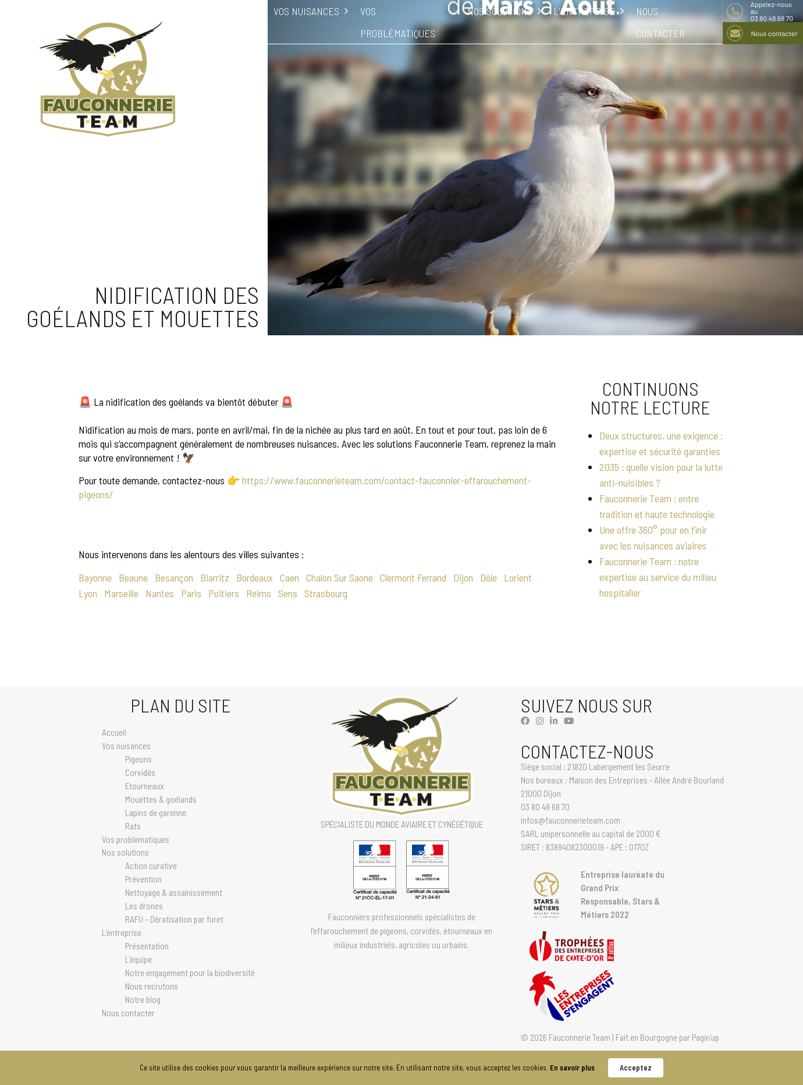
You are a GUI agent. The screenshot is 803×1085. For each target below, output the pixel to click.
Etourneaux (144, 786)
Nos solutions (125, 852)
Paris (191, 593)
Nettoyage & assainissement (173, 892)
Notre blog (143, 999)
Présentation (147, 946)
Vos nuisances (126, 745)
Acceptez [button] (636, 1067)
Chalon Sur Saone (339, 577)
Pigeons (138, 759)
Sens (287, 593)
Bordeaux (254, 577)
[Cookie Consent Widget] (401, 1068)
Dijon (463, 577)
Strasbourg (325, 593)
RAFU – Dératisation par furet (174, 919)
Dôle (488, 577)
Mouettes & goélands (161, 799)
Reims (258, 593)
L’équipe (138, 959)
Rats (133, 826)
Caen (289, 577)
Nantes (159, 593)
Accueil (114, 732)
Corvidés (140, 772)
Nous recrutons (151, 986)
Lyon (88, 593)
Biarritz (214, 577)
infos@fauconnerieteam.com (570, 820)
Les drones (144, 905)
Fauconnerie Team (579, 1037)
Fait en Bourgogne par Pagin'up (667, 1037)
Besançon (174, 577)
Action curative (151, 865)
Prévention (143, 879)
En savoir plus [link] (572, 1067)
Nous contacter (774, 33)
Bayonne (95, 577)
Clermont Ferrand (413, 577)
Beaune (133, 577)
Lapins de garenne (155, 812)
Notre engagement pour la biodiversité (190, 972)
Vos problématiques (135, 839)
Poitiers (223, 593)
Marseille (121, 593)
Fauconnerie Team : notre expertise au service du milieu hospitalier (657, 577)
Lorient (518, 577)
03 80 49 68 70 (775, 11)
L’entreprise (121, 932)
